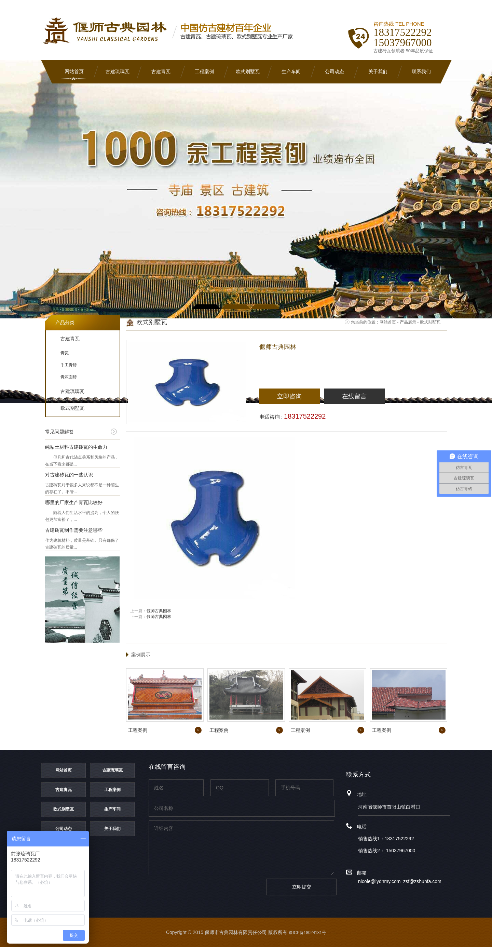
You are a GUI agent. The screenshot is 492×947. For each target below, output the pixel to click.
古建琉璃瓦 (117, 71)
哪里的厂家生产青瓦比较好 (73, 502)
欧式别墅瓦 (248, 71)
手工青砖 (68, 365)
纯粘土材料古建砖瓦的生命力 (76, 447)
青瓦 (64, 353)
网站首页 (74, 71)
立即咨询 (289, 396)
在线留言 (354, 396)
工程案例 (204, 71)
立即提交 (301, 887)
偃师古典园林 (159, 610)
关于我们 (377, 71)
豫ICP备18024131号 (307, 932)
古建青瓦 (160, 71)
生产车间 (291, 71)
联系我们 (421, 71)
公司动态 (334, 71)
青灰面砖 (68, 376)
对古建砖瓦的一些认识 (69, 474)
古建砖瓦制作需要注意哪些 (73, 530)
